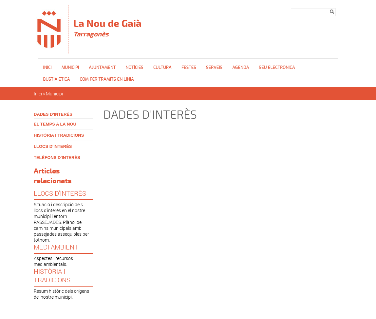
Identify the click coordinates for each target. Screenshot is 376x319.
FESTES (188, 67)
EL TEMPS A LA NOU (55, 124)
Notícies (134, 67)
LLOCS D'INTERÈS (53, 146)
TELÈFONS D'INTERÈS (57, 157)
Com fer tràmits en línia (107, 79)
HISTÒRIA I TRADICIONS (59, 135)
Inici (47, 67)
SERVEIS (214, 67)
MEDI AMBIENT (56, 247)
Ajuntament (102, 67)
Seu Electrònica (277, 67)
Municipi (70, 67)
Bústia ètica (56, 79)
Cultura (162, 67)
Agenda (240, 67)
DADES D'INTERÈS (53, 114)
